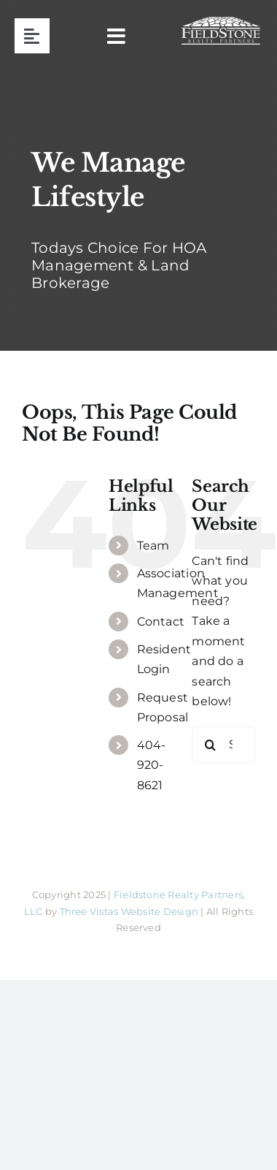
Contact (161, 621)
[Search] (210, 744)
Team (153, 545)
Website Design (159, 911)
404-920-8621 (151, 764)
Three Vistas (89, 911)
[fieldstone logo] (221, 22)
